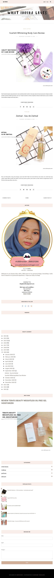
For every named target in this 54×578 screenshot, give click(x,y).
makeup (3, 470)
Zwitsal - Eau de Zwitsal (27, 115)
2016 (5, 343)
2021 (5, 384)
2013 (5, 336)
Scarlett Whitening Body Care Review (27, 33)
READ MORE (27, 294)
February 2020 (9, 357)
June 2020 (8, 364)
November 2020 (10, 380)
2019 (5, 350)
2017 (5, 345)
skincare (3, 476)
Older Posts (47, 197)
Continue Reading (27, 102)
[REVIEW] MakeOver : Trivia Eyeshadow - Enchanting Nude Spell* (20, 490)
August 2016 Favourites (12, 498)
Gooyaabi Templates (39, 574)
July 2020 (8, 366)
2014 (5, 338)
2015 (5, 340)
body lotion (27, 28)
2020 (5, 352)
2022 (5, 387)
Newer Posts (7, 197)
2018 (5, 347)
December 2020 (10, 382)
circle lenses (4, 467)
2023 (5, 389)
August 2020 (9, 368)
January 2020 (9, 354)
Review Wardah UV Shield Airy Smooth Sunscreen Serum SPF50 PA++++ (21, 513)
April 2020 (8, 361)
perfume (27, 111)
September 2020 (10, 371)
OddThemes (20, 574)
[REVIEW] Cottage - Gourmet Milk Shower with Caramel (18, 521)
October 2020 (9, 378)
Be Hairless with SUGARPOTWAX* (14, 505)
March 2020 (8, 359)
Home (27, 197)
